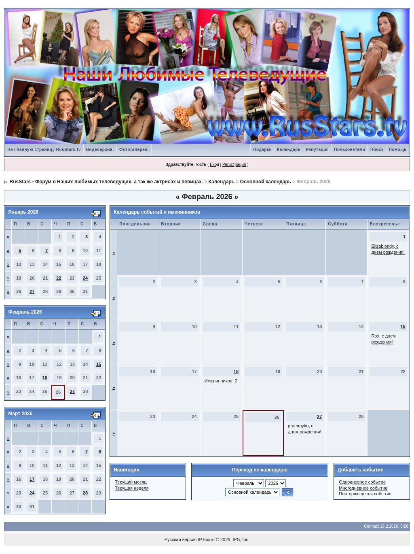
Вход (214, 164)
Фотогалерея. (134, 149)
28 (85, 492)
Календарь (288, 149)
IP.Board (206, 539)
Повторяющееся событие (365, 493)
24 (85, 278)
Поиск (377, 149)
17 (32, 479)
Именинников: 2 (221, 380)
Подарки (262, 149)
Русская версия (180, 539)
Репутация (317, 149)
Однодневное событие (362, 482)
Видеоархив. (100, 149)
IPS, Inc (241, 539)
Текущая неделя (131, 488)
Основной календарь (265, 182)
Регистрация (234, 164)
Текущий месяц (131, 482)
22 (58, 278)
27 (32, 291)
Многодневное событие (363, 488)
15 (98, 364)
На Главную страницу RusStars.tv (44, 149)
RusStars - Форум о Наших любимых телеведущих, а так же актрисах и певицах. (106, 182)
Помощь (398, 149)
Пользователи (349, 149)
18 (44, 377)
